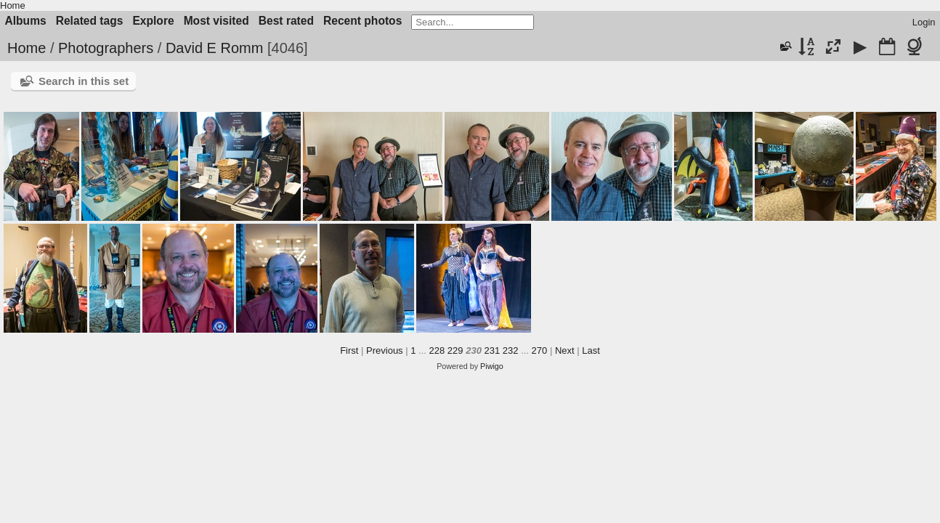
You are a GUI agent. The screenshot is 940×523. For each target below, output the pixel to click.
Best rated (286, 21)
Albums (25, 21)
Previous (384, 350)
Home (12, 5)
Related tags (89, 21)
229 (455, 350)
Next (565, 350)
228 (437, 350)
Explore (153, 21)
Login (924, 22)
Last (591, 350)
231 (493, 350)
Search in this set (84, 81)
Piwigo (491, 366)
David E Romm (214, 48)
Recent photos (362, 21)
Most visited (216, 21)
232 (511, 350)
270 (540, 350)
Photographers (105, 48)
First (349, 350)
